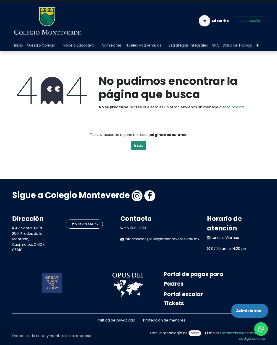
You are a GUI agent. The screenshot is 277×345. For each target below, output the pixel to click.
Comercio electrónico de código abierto (242, 335)
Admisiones (248, 311)
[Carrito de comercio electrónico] (214, 20)
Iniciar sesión (249, 20)
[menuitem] (18, 45)
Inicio (138, 145)
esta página (233, 107)
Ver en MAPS (84, 224)
